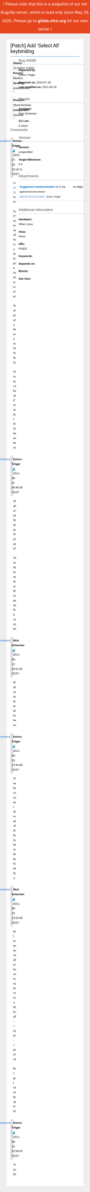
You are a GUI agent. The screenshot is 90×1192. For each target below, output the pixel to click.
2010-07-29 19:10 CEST (32, 196)
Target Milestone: (30, 159)
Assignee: (25, 108)
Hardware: (25, 219)
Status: (17, 63)
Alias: (22, 231)
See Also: (25, 278)
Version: (24, 147)
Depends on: (27, 263)
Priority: (18, 73)
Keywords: (26, 256)
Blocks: (24, 271)
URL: (22, 244)
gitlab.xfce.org (52, 20)
